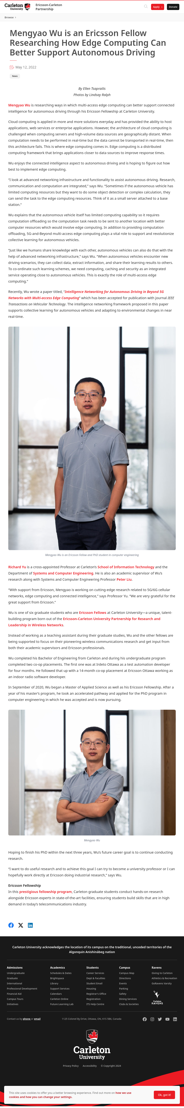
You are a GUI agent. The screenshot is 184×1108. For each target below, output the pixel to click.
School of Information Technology (126, 568)
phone (27, 1020)
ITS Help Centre (95, 1005)
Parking (123, 990)
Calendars (56, 995)
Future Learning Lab (61, 1005)
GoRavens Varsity (162, 985)
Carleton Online (59, 1000)
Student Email (94, 985)
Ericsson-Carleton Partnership (50, 7)
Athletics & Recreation (164, 980)
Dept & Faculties (95, 980)
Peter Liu (124, 581)
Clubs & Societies (129, 1005)
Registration (93, 1000)
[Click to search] (145, 7)
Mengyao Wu (19, 106)
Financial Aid (14, 995)
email (37, 1020)
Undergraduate (16, 974)
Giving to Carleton (162, 974)
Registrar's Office (96, 995)
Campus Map (126, 974)
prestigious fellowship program (45, 893)
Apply (155, 6)
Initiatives (12, 1005)
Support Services (59, 990)
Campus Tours (15, 1000)
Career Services (95, 974)
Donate (172, 6)
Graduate (12, 980)
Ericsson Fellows (92, 614)
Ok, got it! (164, 1095)
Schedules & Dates (61, 974)
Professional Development (22, 990)
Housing (91, 990)
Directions (125, 980)
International (14, 985)
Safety (122, 995)
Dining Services (128, 1000)
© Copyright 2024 (111, 1067)
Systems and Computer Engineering (63, 574)
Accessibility (90, 1067)
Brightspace (57, 980)
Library (54, 985)
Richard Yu (17, 568)
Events (123, 985)
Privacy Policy (70, 1067)
